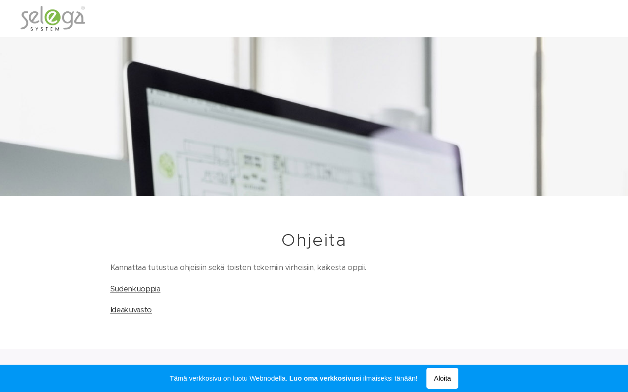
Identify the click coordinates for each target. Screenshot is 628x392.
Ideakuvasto (130, 310)
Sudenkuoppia (135, 288)
